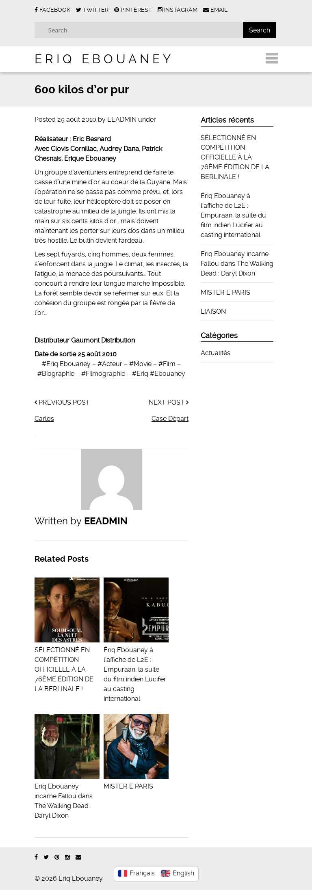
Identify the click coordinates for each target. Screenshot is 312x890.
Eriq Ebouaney (104, 59)
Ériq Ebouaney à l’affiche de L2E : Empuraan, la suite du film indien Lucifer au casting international (136, 669)
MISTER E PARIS (225, 292)
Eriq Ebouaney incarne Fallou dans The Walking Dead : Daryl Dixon (67, 796)
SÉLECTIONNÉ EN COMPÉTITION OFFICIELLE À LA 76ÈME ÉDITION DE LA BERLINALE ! (235, 157)
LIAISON (213, 311)
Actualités (215, 353)
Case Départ (170, 418)
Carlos (44, 418)
